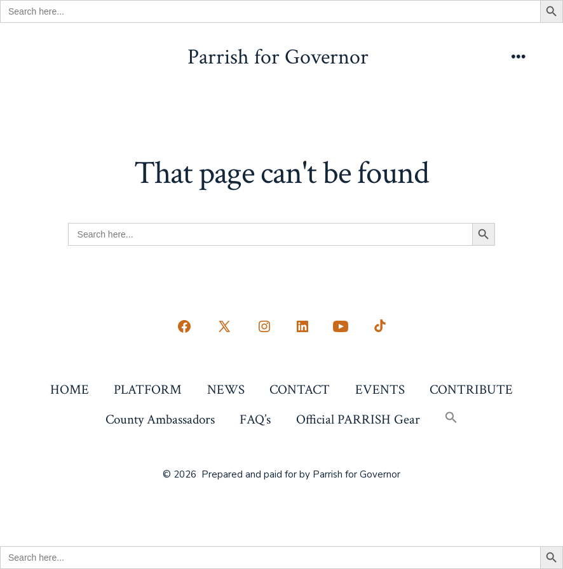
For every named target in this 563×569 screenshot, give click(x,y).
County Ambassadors (160, 419)
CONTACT (299, 389)
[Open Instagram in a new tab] (264, 326)
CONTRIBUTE (471, 389)
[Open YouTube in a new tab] (340, 326)
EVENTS (380, 389)
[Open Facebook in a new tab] (184, 326)
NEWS (226, 389)
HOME (69, 389)
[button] (450, 419)
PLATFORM (148, 389)
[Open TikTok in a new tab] (379, 326)
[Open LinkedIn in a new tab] (302, 326)
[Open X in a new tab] (224, 326)
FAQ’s (255, 419)
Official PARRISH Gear (358, 419)
